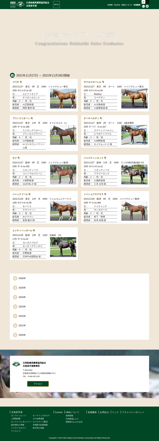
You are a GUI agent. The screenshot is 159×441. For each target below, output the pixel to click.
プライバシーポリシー (133, 412)
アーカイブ (15, 431)
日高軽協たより (72, 419)
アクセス (38, 384)
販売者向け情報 (17, 425)
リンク (115, 412)
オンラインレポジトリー (21, 422)
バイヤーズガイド (18, 428)
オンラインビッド (18, 415)
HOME (110, 5)
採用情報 (69, 416)
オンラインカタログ (41, 415)
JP (143, 2)
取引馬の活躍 (38, 428)
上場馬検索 (15, 419)
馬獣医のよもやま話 (74, 422)
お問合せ (104, 412)
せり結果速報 (38, 419)
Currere (117, 5)
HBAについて (126, 5)
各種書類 (136, 5)
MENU (56, 4)
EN (147, 2)
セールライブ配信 (40, 422)
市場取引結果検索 (40, 425)
